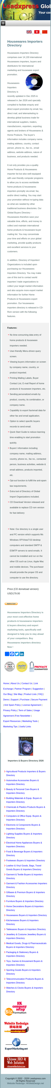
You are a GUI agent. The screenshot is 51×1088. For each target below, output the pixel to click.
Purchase (25, 699)
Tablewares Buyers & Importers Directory (26, 929)
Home (6, 683)
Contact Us (26, 683)
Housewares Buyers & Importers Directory (26, 915)
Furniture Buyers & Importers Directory (25, 901)
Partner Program (23, 689)
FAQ (40, 694)
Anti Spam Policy (12, 705)
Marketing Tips (10, 726)
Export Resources (12, 721)
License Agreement (31, 705)
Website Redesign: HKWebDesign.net (25, 1083)
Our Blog (7, 694)
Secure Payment (39, 699)
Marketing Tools (30, 721)
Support (14, 699)
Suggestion (38, 689)
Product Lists (30, 694)
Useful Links (25, 726)
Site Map (18, 694)
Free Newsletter (22, 716)
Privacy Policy (10, 710)
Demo (6, 699)
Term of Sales (25, 710)
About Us (15, 683)
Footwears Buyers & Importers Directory (25, 860)
